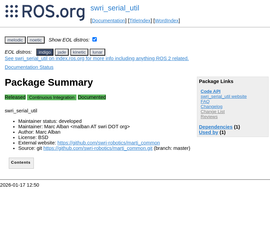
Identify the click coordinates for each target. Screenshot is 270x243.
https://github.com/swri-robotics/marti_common (109, 142)
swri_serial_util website (224, 96)
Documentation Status (29, 67)
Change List (213, 111)
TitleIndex (140, 20)
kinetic (79, 52)
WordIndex (167, 20)
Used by (208, 132)
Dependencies (215, 127)
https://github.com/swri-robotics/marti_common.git (98, 148)
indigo (45, 52)
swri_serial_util (114, 8)
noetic (36, 40)
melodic (15, 40)
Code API (211, 91)
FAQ (205, 101)
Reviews (209, 116)
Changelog (211, 106)
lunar (97, 52)
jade (62, 52)
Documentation (108, 20)
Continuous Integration (51, 97)
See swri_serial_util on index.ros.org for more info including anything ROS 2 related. (97, 58)
